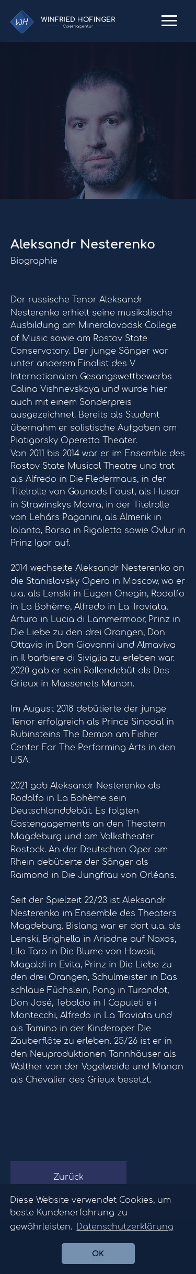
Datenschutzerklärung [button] (125, 1227)
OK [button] (98, 1253)
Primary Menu (169, 24)
